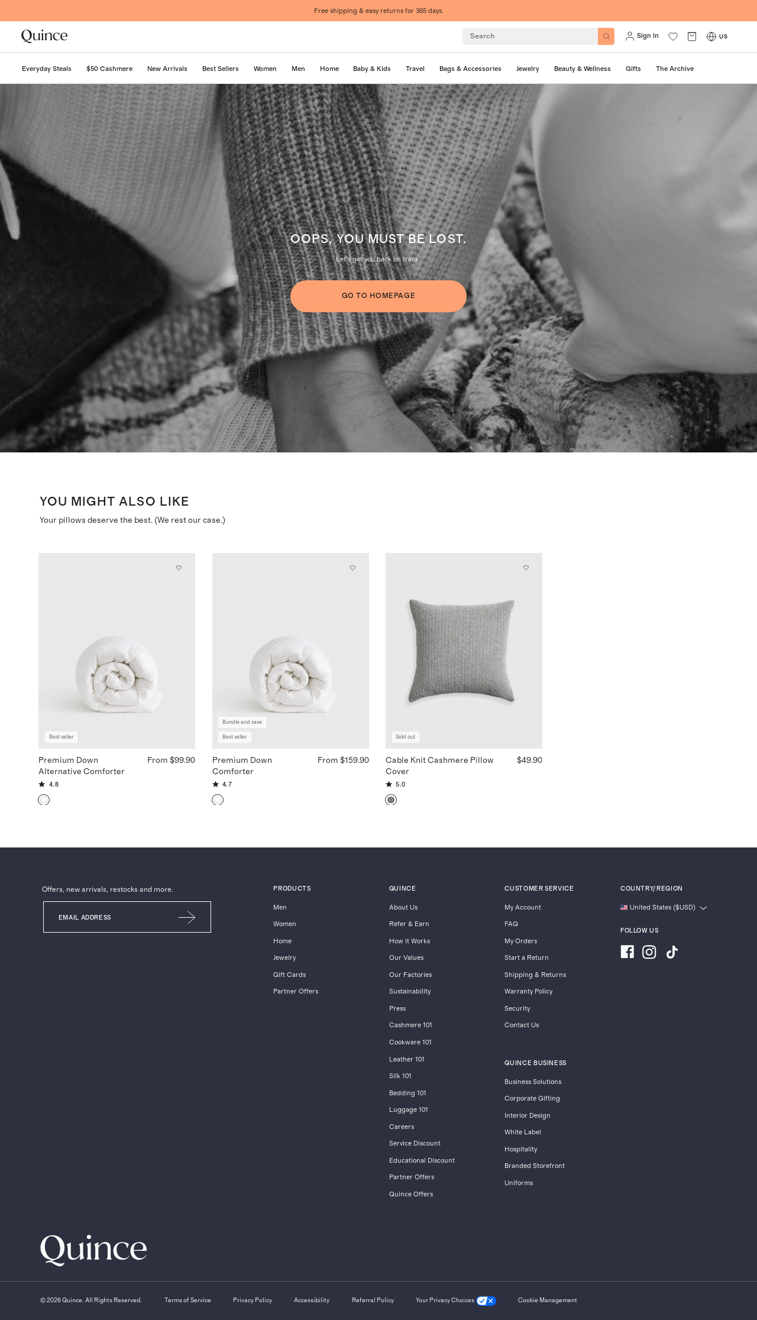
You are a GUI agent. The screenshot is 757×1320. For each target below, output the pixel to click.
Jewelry (284, 958)
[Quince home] (44, 36)
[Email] (103, 917)
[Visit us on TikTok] (672, 953)
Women (284, 924)
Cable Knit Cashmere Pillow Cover (440, 766)
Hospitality (520, 1149)
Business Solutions (532, 1082)
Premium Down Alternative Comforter (81, 766)
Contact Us (521, 1025)
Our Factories (410, 975)
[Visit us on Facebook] (627, 953)
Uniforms (518, 1183)
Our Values (406, 958)
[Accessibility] (311, 1301)
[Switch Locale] (711, 36)
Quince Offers (411, 1194)
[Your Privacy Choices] (456, 1301)
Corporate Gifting (532, 1098)
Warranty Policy (528, 991)
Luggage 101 (408, 1110)
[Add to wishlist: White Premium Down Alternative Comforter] (179, 568)
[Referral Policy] (373, 1301)
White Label (522, 1132)
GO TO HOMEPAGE (379, 295)
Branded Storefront (534, 1166)
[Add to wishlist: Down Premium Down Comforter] (352, 568)
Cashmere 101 (410, 1025)
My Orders (520, 941)
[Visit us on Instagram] (649, 953)
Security (517, 1008)
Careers (401, 1127)
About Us (403, 907)
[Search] (606, 36)
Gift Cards (289, 975)
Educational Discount (422, 1160)
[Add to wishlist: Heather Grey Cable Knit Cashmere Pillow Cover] (526, 568)
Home (282, 941)
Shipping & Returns (535, 975)
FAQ (511, 924)
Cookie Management (547, 1300)
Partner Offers (295, 991)
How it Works (409, 941)
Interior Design (527, 1115)
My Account (522, 907)
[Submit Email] (187, 917)
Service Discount (415, 1143)
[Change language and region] (663, 908)
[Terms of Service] (187, 1301)
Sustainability (410, 991)
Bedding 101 (407, 1093)
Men (280, 907)
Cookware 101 (410, 1042)
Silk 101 (400, 1076)
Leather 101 (407, 1059)
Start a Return (526, 958)
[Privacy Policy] (252, 1301)
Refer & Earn (409, 924)
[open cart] (692, 36)
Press (397, 1008)
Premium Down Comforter (242, 766)
